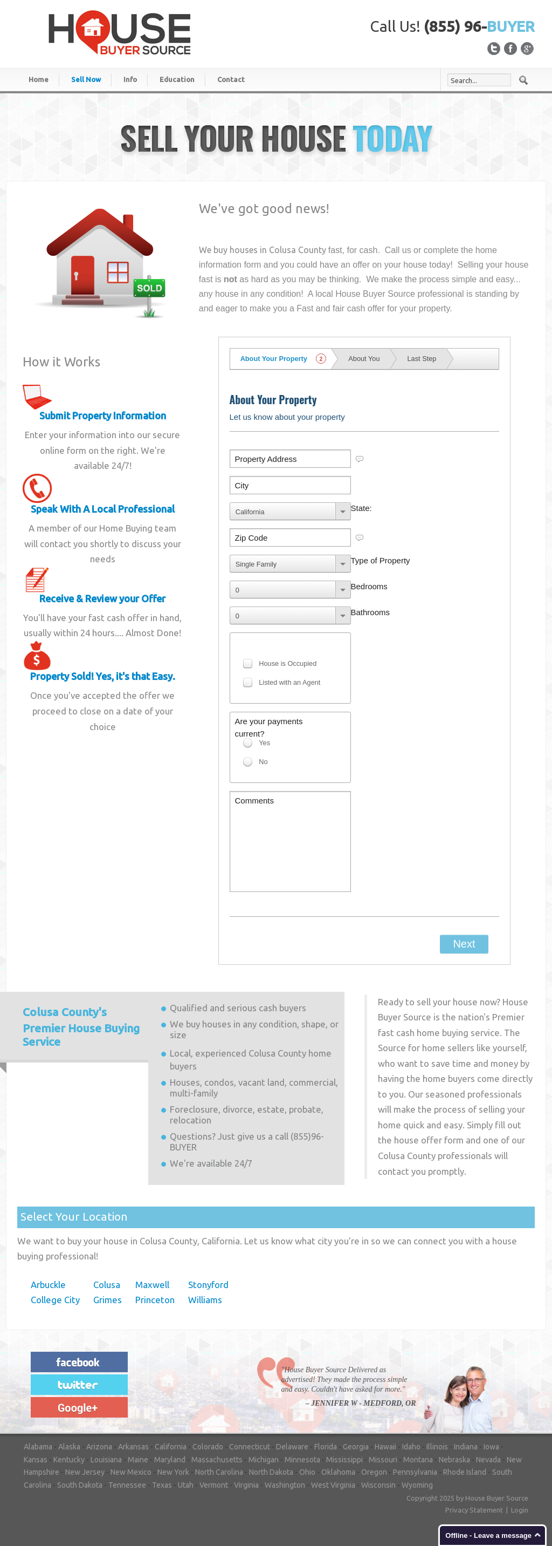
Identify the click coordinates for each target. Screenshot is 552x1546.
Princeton (155, 1300)
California (171, 1446)
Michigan (264, 1459)
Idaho (411, 1446)
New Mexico (131, 1472)
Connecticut (249, 1446)
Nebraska (454, 1459)
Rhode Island (464, 1472)
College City (55, 1300)
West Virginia (333, 1485)
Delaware (292, 1446)
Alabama (38, 1446)
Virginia (246, 1485)
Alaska (69, 1446)
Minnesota (302, 1459)
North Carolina (219, 1472)
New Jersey (85, 1472)
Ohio (307, 1472)
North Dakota (271, 1472)
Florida (325, 1446)
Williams (205, 1300)
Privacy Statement (474, 1510)
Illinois (437, 1446)
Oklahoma (338, 1472)
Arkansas (133, 1446)
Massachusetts (217, 1459)
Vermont (213, 1485)
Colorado (207, 1446)
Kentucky (69, 1459)
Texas (162, 1485)
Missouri (383, 1459)
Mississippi (344, 1459)
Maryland (169, 1459)
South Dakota (79, 1485)
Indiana (466, 1446)
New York (173, 1472)
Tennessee (127, 1485)
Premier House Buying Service (81, 1026)
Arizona (99, 1446)
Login (519, 1510)
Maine (138, 1459)
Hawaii (385, 1446)
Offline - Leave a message (488, 1535)
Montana (418, 1459)
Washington (285, 1485)
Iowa (491, 1446)
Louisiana (106, 1459)
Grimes (107, 1300)
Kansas (35, 1459)
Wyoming (417, 1485)
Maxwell (152, 1284)
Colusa (106, 1284)
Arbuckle (48, 1284)
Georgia (356, 1446)
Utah (186, 1485)
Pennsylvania (415, 1472)
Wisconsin (378, 1485)
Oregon (374, 1472)
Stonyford (208, 1284)
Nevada (488, 1459)
